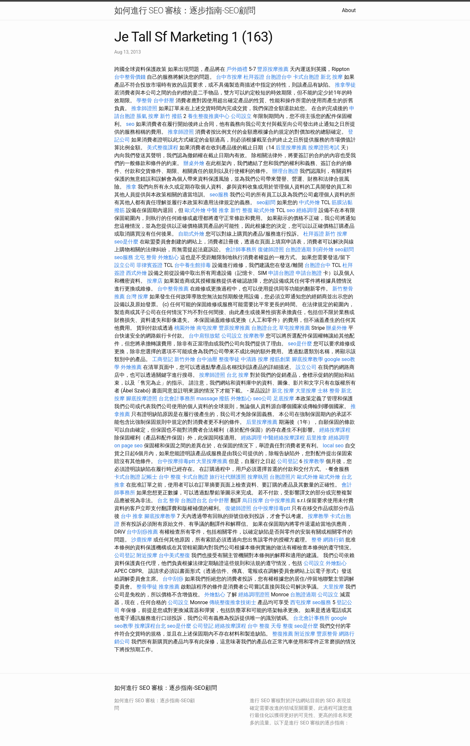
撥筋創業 (280, 359)
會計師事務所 (241, 249)
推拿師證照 (144, 108)
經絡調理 (306, 210)
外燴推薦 (131, 367)
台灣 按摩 (137, 296)
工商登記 (162, 359)
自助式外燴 (191, 234)
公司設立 (241, 116)
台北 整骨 (168, 500)
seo (130, 124)
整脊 (316, 540)
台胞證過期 (298, 249)
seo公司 (262, 398)
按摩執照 (257, 477)
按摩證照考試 (323, 147)
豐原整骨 (327, 634)
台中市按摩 (229, 77)
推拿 (131, 187)
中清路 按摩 (254, 359)
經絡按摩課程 (335, 430)
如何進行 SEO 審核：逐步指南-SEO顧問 (184, 10)
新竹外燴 (184, 359)
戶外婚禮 (237, 69)
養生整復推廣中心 (208, 116)
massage (207, 398)
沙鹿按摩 (141, 540)
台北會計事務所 (177, 398)
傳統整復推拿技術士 (232, 602)
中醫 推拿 (218, 210)
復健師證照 (271, 249)
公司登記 (287, 461)
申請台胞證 (281, 273)
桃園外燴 (184, 328)
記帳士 (149, 477)
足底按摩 (283, 398)
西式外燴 (136, 273)
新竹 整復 (241, 210)
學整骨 (144, 100)
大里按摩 (305, 391)
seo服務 (219, 194)
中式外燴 (309, 202)
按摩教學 (253, 336)
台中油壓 (206, 359)
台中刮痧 (173, 579)
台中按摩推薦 (280, 500)
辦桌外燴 (193, 163)
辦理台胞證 (285, 171)
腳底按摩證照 (141, 398)
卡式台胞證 (306, 77)
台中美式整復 (174, 555)
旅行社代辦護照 (228, 477)
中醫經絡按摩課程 (284, 438)
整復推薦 (282, 634)
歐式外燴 (195, 210)
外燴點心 (168, 257)
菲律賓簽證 (149, 265)
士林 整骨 (329, 391)
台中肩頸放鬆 (204, 336)
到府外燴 (323, 249)
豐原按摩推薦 (273, 69)
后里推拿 (316, 438)
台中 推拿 (132, 516)
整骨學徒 (146, 587)
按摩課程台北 (150, 626)
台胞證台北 (264, 328)
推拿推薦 (169, 587)
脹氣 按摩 (147, 116)
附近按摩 (146, 555)
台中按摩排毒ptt (176, 461)
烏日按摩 (252, 500)
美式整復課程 (162, 147)
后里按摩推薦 (291, 147)
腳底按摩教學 (307, 359)
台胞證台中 (279, 77)
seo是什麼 (126, 242)
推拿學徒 (345, 85)
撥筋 (224, 398)
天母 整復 (282, 626)
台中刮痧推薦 (142, 532)
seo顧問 (266, 202)
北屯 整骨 (145, 257)
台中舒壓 (163, 100)
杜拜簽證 (253, 77)
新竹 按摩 (336, 234)
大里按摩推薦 (211, 461)
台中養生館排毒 (192, 265)
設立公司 (124, 265)
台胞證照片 (283, 477)
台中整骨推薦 (173, 289)
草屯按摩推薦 (294, 328)
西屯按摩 (300, 602)
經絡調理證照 (254, 594)
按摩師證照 (212, 375)
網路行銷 (333, 540)
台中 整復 (170, 477)
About (349, 10)
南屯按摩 (206, 328)
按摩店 (155, 281)
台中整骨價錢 (130, 77)
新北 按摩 (332, 77)
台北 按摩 (238, 375)
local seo (333, 445)
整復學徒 (229, 359)
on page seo (128, 445)
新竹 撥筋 (171, 116)
